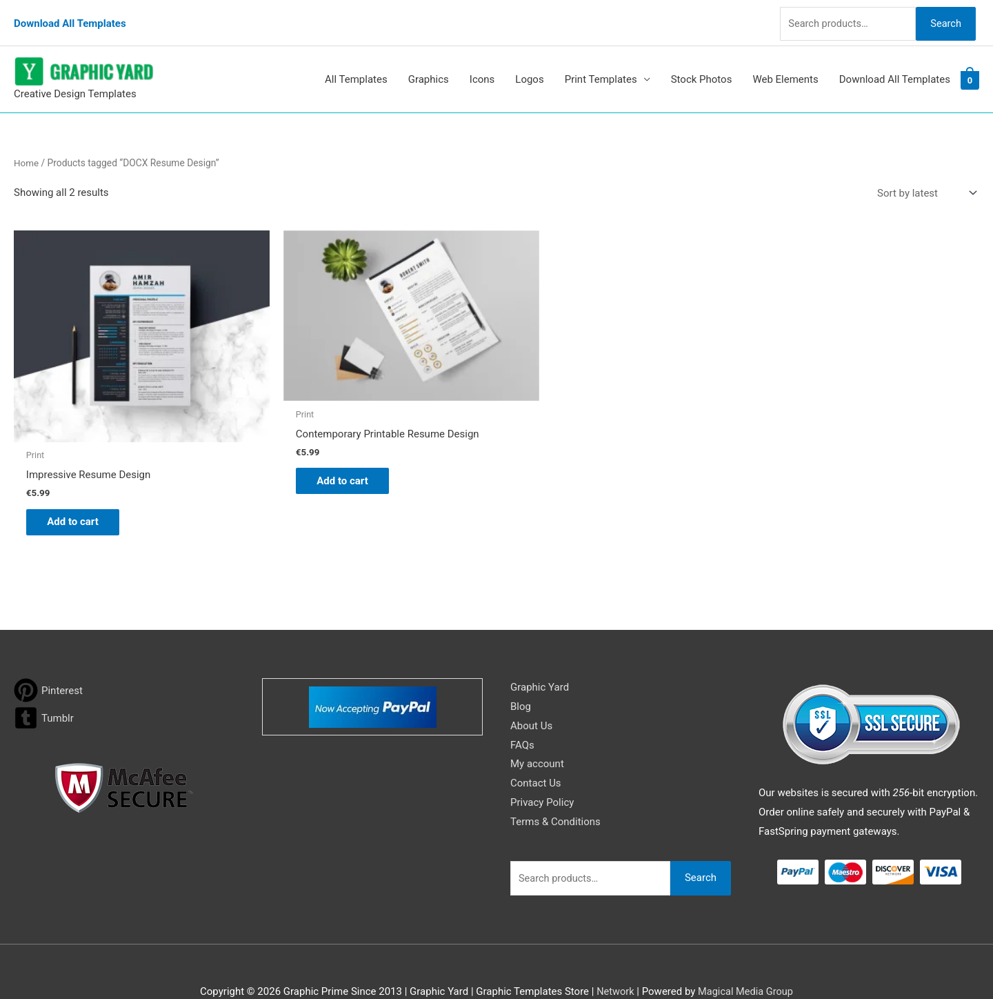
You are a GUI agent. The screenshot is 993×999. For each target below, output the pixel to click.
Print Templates (601, 68)
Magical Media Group (746, 961)
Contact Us (535, 753)
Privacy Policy (542, 772)
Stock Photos (701, 68)
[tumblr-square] (44, 687)
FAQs (522, 715)
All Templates (356, 68)
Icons (482, 68)
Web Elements (785, 68)
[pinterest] (48, 660)
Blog (520, 676)
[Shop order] (924, 181)
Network (613, 961)
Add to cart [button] (80, 490)
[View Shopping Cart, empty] (970, 68)
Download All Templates (70, 17)
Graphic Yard (539, 657)
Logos (529, 68)
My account (537, 734)
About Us (531, 695)
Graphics (428, 68)
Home (26, 151)
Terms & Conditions (555, 791)
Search (943, 16)
